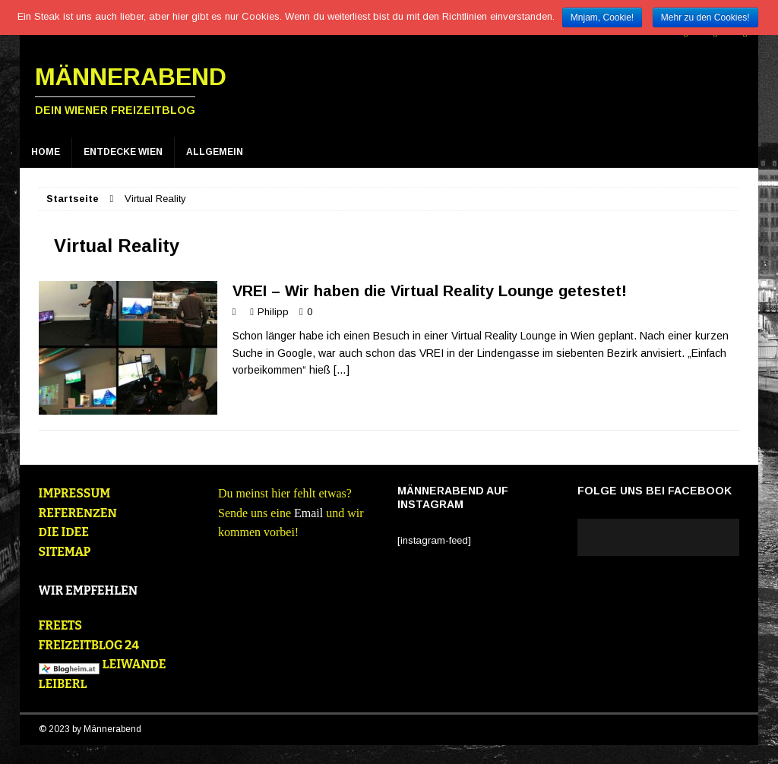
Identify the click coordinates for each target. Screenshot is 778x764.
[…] (341, 370)
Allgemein (214, 152)
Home (45, 152)
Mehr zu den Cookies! (705, 17)
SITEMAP (65, 552)
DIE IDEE (64, 532)
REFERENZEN (78, 513)
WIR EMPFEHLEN (88, 590)
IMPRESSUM (75, 493)
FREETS (60, 625)
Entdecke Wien (123, 152)
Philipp (273, 311)
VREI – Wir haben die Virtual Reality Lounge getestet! (429, 291)
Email (308, 513)
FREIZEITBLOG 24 (89, 645)
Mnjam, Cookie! (602, 17)
